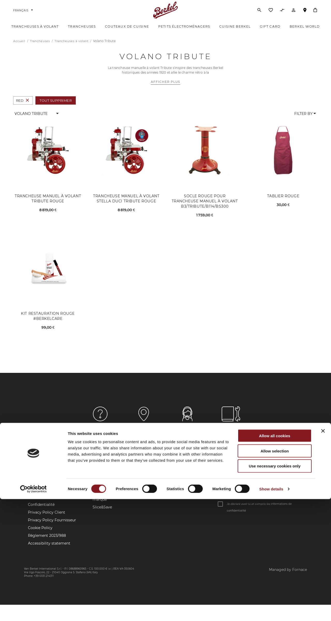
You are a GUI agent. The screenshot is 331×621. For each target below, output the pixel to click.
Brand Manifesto (107, 486)
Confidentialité (41, 512)
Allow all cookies (274, 557)
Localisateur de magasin (304, 16)
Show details (271, 611)
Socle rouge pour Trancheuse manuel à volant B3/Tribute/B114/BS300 (205, 208)
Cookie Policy (40, 535)
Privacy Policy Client (46, 519)
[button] (37, 121)
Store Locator (40, 483)
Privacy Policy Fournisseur (52, 527)
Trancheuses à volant (72, 48)
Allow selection (274, 573)
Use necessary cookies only (274, 588)
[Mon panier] (315, 14)
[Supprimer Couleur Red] (27, 108)
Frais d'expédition (43, 504)
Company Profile (108, 494)
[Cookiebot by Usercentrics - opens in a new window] (33, 611)
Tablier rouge (283, 203)
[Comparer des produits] (282, 15)
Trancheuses (40, 48)
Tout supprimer (56, 108)
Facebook (145, 476)
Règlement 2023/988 (47, 543)
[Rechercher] (259, 14)
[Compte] (293, 15)
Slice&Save (102, 514)
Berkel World (104, 478)
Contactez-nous (42, 476)
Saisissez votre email (233, 499)
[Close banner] (323, 553)
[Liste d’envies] (270, 15)
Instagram (146, 483)
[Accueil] (165, 14)
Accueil (19, 48)
